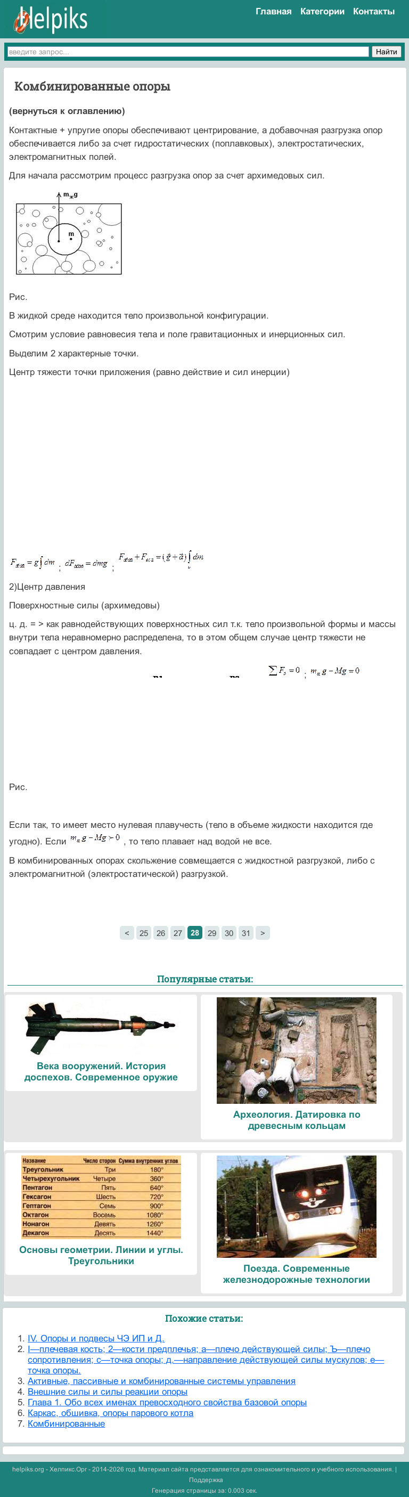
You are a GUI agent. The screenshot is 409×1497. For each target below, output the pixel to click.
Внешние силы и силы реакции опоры (107, 1392)
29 (212, 933)
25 (144, 933)
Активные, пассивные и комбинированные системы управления (162, 1381)
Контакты (374, 11)
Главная (274, 11)
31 (246, 933)
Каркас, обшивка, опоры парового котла (110, 1413)
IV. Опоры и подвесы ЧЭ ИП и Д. (96, 1338)
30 (229, 933)
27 (178, 933)
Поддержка (206, 1480)
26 (161, 933)
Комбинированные (66, 1424)
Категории (322, 11)
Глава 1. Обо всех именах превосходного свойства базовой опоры (167, 1402)
